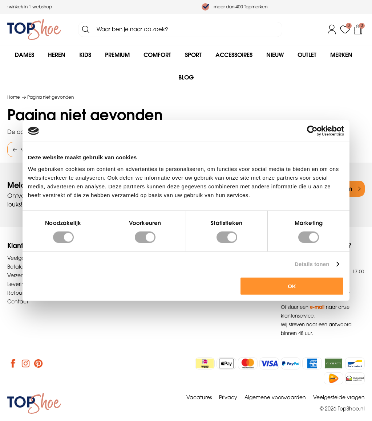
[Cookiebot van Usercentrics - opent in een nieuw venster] (312, 131)
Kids (85, 54)
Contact (17, 301)
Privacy (228, 397)
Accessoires (233, 54)
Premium (117, 54)
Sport (193, 54)
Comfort (157, 54)
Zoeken (85, 29)
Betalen (17, 266)
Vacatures (199, 397)
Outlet (307, 54)
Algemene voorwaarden (275, 397)
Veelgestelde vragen (339, 397)
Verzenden (20, 275)
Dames (24, 54)
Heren (56, 54)
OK (292, 286)
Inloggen (332, 29)
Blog (186, 77)
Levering (17, 284)
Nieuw (275, 54)
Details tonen (312, 264)
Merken (341, 54)
